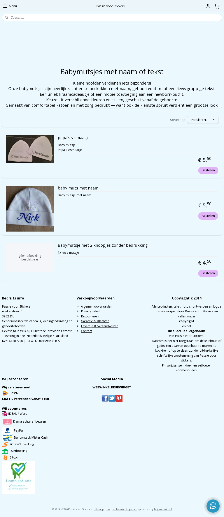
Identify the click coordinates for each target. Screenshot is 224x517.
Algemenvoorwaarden (96, 306)
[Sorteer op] (203, 120)
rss (108, 509)
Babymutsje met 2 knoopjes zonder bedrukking (103, 245)
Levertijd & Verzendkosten (99, 326)
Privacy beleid (90, 311)
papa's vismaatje (73, 137)
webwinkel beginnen (125, 509)
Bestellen (208, 170)
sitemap (99, 509)
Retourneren (90, 316)
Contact (86, 331)
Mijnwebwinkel (163, 509)
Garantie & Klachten (95, 321)
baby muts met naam (78, 188)
